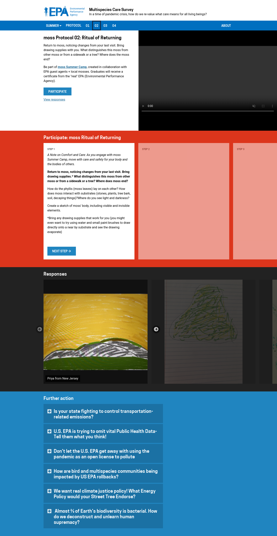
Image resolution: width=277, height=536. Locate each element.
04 (114, 26)
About (226, 26)
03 (105, 26)
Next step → (61, 251)
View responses (54, 99)
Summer (53, 26)
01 (88, 26)
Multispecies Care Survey (111, 10)
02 (96, 26)
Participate (57, 91)
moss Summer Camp (72, 67)
